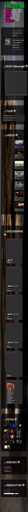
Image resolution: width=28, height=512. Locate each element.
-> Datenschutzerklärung (7, 471)
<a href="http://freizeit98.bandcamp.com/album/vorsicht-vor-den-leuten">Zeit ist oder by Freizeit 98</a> (17, 277)
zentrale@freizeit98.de (7, 467)
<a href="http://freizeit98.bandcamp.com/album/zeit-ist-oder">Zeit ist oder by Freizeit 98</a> (17, 305)
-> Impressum (6, 470)
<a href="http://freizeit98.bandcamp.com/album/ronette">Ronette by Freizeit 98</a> (17, 333)
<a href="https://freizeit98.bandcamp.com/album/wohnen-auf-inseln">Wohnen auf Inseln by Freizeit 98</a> (17, 250)
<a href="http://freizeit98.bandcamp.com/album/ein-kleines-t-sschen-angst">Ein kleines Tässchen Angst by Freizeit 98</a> (17, 363)
